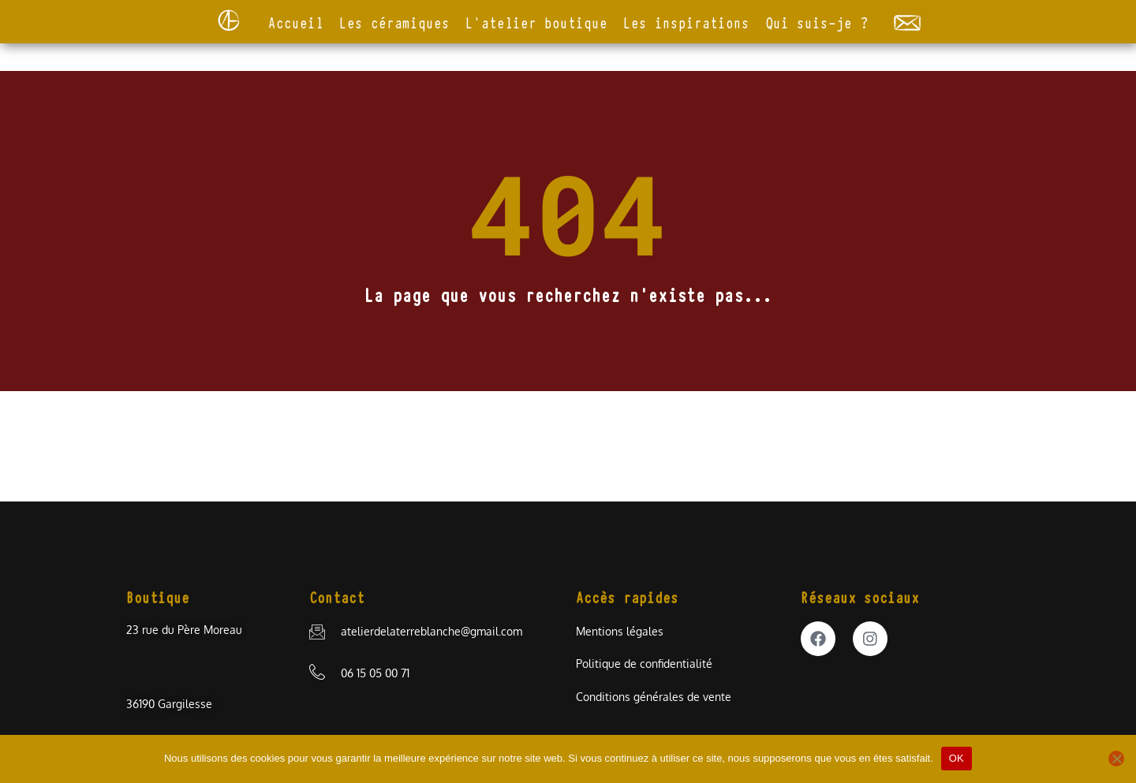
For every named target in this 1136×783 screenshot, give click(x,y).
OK (956, 758)
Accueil (295, 21)
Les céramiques (394, 21)
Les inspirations (686, 21)
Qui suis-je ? (816, 21)
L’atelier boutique (536, 21)
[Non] (1116, 758)
